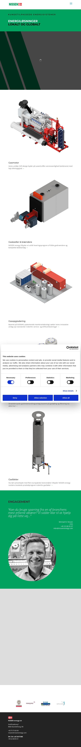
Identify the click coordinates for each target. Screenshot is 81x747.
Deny (15, 398)
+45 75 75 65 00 (13, 730)
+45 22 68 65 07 (67, 526)
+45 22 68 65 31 (13, 739)
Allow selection (40, 398)
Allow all (66, 398)
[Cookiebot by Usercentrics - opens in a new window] (68, 348)
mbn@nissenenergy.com (63, 528)
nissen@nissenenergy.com (17, 733)
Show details (68, 391)
